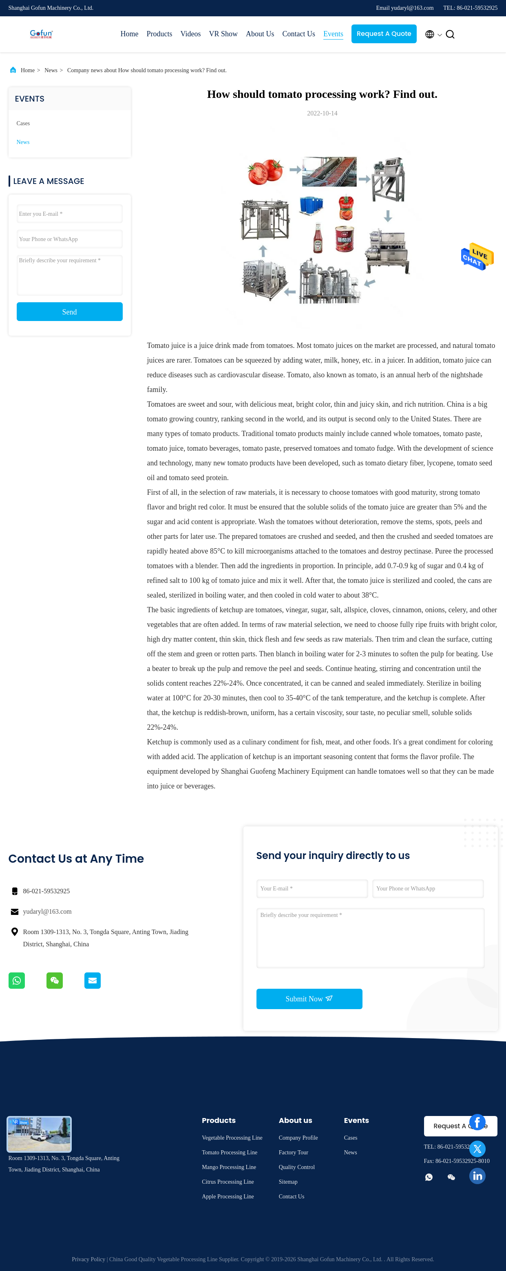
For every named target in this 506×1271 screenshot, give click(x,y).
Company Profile (298, 1138)
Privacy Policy (88, 1259)
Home (130, 34)
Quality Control (297, 1167)
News (50, 70)
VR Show (223, 34)
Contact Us (298, 34)
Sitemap (288, 1182)
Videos (191, 34)
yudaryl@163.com (47, 911)
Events (333, 34)
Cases (23, 123)
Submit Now (309, 998)
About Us (260, 34)
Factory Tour (293, 1152)
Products (159, 34)
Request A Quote (384, 33)
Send (69, 312)
